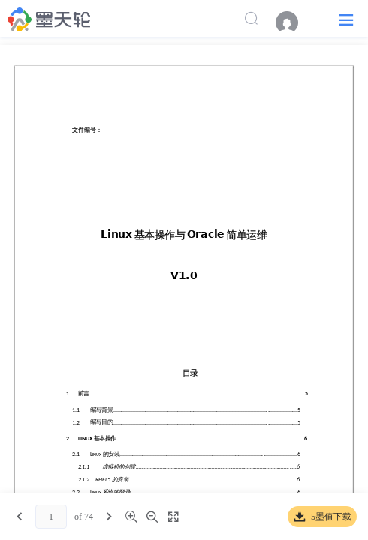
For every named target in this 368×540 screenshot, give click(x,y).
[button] (346, 19)
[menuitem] (294, 22)
